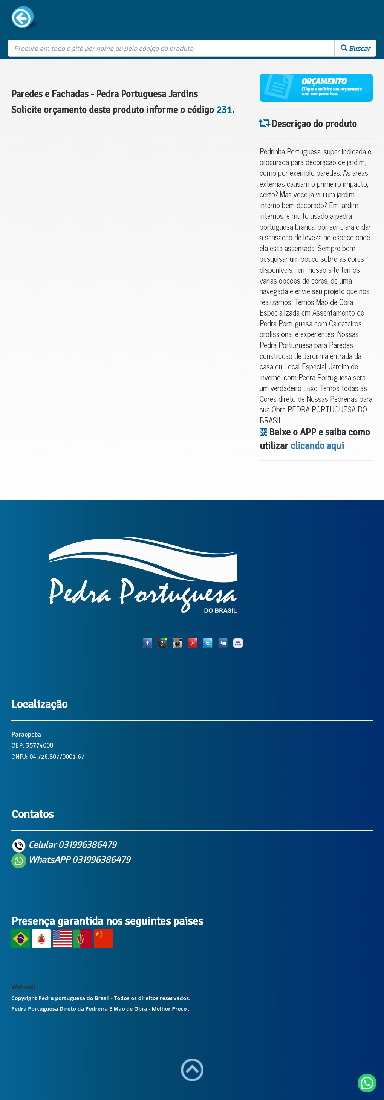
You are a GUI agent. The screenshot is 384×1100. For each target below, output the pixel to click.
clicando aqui (317, 446)
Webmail (23, 987)
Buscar (355, 48)
